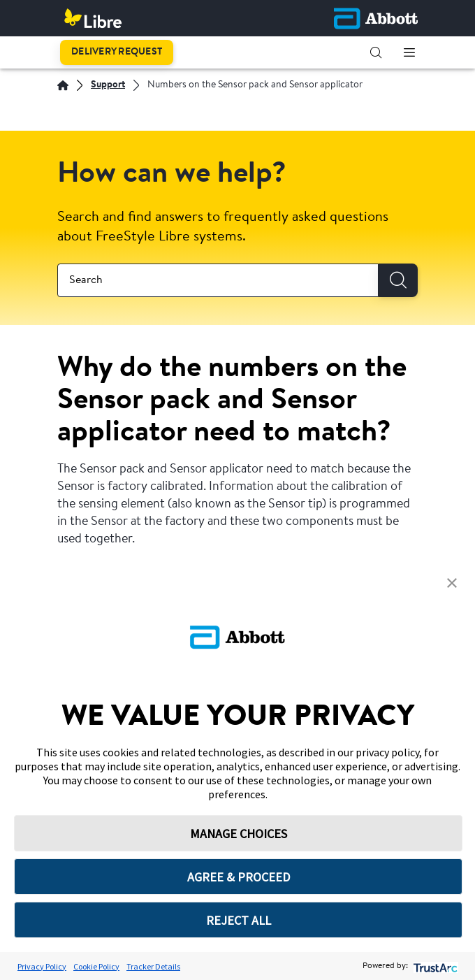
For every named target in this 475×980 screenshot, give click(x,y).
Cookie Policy (96, 966)
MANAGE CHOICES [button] (238, 834)
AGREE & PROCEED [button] (238, 877)
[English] (62, 85)
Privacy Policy (41, 966)
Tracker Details (153, 966)
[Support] (108, 86)
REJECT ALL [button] (238, 920)
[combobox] (218, 280)
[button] (375, 52)
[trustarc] (434, 966)
